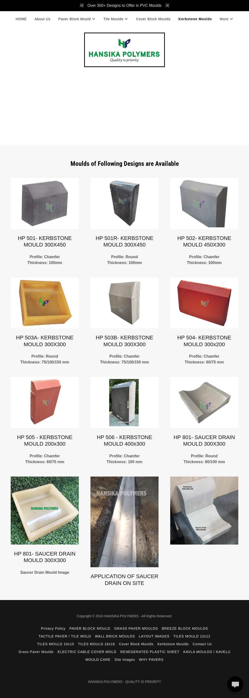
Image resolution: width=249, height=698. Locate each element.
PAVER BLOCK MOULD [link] (89, 628)
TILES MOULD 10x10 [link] (55, 644)
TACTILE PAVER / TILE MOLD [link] (65, 636)
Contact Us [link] (202, 644)
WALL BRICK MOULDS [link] (115, 636)
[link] (124, 49)
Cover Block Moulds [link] (153, 19)
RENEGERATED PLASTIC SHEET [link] (149, 652)
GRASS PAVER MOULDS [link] (136, 628)
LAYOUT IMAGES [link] (154, 636)
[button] (77, 19)
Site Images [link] (125, 660)
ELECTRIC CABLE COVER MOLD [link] (87, 652)
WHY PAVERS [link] (151, 660)
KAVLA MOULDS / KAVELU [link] (207, 652)
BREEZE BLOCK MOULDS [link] (185, 628)
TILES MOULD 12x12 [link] (191, 636)
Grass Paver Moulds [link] (36, 652)
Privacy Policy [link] (53, 628)
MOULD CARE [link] (97, 660)
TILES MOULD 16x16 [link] (96, 644)
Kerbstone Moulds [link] (195, 19)
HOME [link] (21, 19)
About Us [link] (43, 19)
